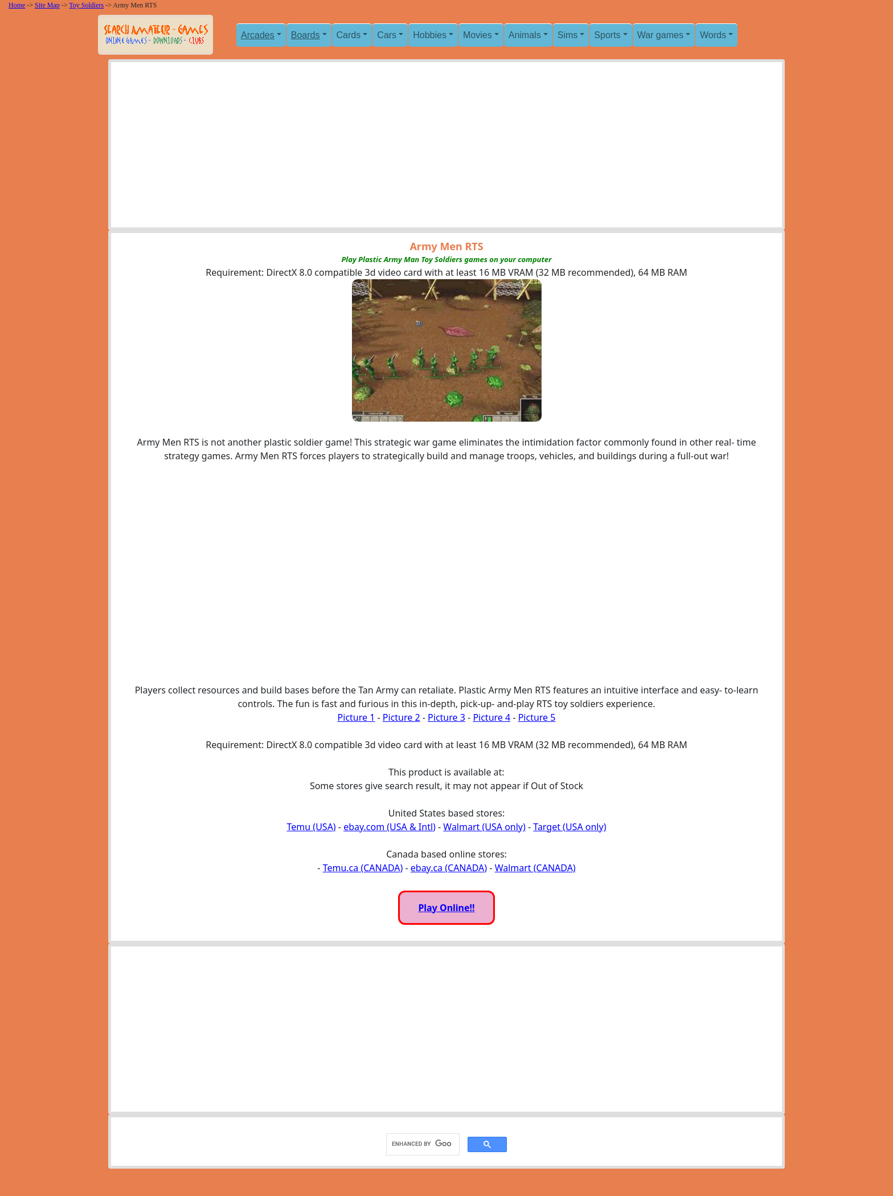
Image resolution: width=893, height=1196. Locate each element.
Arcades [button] (258, 35)
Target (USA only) (569, 827)
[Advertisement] (446, 147)
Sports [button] (607, 35)
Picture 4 (491, 717)
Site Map (47, 5)
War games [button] (660, 35)
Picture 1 (356, 717)
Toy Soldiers (86, 5)
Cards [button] (349, 35)
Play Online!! (446, 907)
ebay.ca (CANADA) (449, 868)
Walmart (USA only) (484, 827)
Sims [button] (568, 35)
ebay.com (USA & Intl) (389, 827)
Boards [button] (305, 35)
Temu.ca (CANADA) (363, 868)
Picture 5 (537, 717)
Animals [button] (525, 35)
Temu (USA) (311, 827)
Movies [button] (477, 35)
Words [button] (713, 35)
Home (17, 5)
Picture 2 (401, 717)
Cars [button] (386, 35)
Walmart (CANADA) (535, 868)
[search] (422, 1144)
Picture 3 (446, 717)
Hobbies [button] (429, 35)
